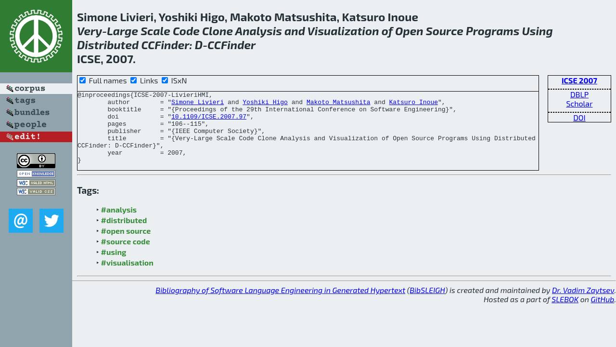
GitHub (603, 313)
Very (89, 31)
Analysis (258, 31)
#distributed (124, 234)
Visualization (343, 31)
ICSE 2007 (579, 80)
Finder (171, 45)
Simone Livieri (197, 104)
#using (114, 266)
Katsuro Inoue (413, 104)
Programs (492, 31)
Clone (217, 31)
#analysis (119, 223)
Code (186, 31)
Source (444, 31)
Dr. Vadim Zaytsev (583, 304)
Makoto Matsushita (339, 104)
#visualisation (127, 276)
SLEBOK (565, 313)
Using (537, 31)
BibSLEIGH (427, 304)
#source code (125, 255)
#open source (126, 245)
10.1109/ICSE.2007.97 (208, 122)
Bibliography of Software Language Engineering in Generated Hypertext (280, 304)
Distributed (108, 45)
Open (409, 31)
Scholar (579, 103)
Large (122, 31)
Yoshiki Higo (265, 104)
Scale (155, 31)
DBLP (579, 94)
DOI (579, 117)
